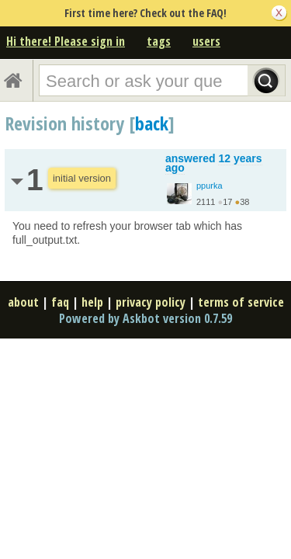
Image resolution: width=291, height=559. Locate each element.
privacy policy (150, 302)
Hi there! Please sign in (65, 41)
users (206, 41)
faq (60, 302)
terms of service (241, 302)
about (23, 302)
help (92, 302)
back (151, 123)
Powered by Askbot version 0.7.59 (145, 318)
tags (159, 41)
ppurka (209, 185)
